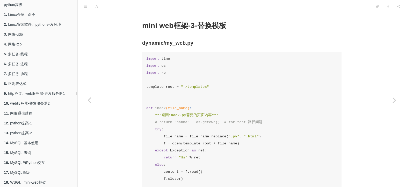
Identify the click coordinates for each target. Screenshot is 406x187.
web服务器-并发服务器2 (27, 103)
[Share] (398, 6)
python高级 (13, 5)
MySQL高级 (17, 172)
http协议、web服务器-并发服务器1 (34, 93)
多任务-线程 (16, 54)
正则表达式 (15, 84)
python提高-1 (18, 123)
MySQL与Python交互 (24, 163)
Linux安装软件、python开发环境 (32, 24)
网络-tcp (13, 44)
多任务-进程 (16, 64)
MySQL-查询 (17, 153)
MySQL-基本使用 (21, 143)
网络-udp (13, 34)
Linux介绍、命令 (19, 14)
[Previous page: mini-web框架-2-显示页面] (89, 100)
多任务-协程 (16, 74)
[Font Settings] (96, 6)
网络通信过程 (18, 113)
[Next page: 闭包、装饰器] (394, 100)
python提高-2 (18, 133)
